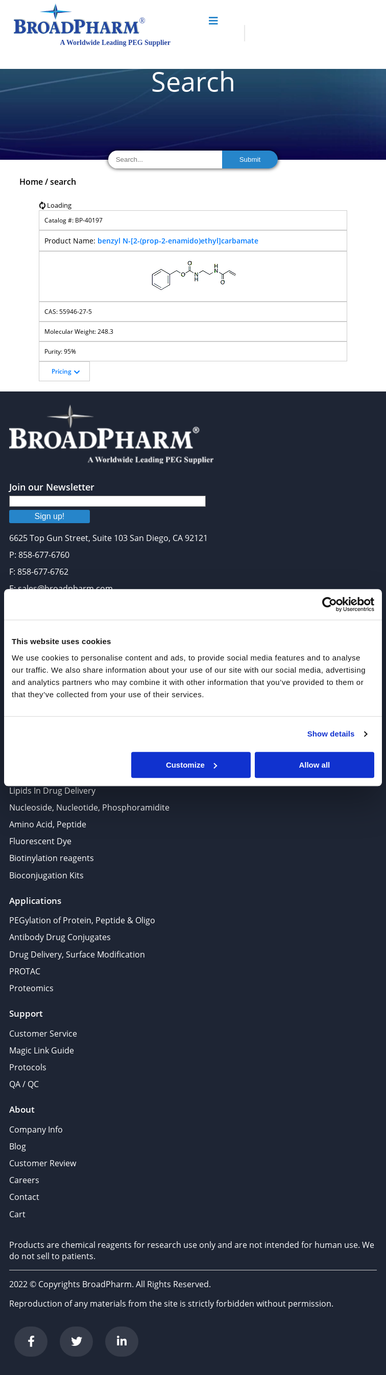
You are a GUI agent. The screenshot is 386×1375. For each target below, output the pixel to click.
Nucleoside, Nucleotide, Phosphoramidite (89, 807)
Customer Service (43, 1033)
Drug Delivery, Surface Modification (77, 954)
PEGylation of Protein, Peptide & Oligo (82, 920)
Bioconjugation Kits (46, 875)
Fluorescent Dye (40, 841)
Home (31, 181)
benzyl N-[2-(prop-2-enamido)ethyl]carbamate (178, 240)
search (63, 181)
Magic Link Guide (41, 1050)
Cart (17, 1214)
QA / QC (24, 1084)
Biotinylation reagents (51, 858)
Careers (24, 1180)
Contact (24, 1196)
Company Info (36, 1129)
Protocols (27, 1067)
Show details (331, 733)
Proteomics (31, 988)
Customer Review (42, 1163)
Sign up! (50, 516)
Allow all (314, 764)
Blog (17, 1146)
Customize (191, 764)
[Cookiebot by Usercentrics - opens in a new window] (329, 604)
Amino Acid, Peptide (47, 824)
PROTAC (24, 971)
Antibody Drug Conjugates (60, 937)
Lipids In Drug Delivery (52, 790)
